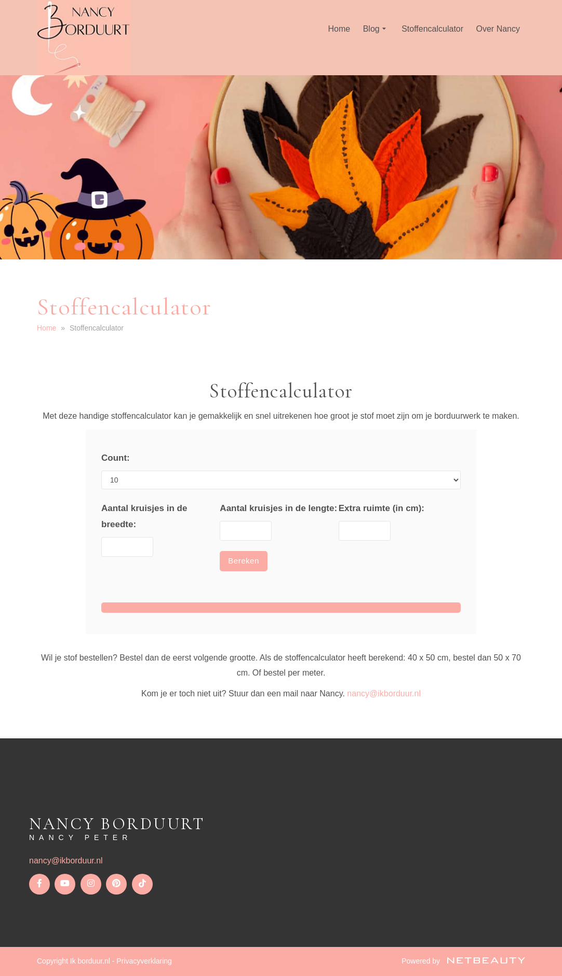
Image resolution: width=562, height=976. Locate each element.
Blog (376, 29)
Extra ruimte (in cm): (381, 508)
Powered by (463, 961)
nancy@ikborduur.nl (384, 693)
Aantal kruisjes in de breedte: (144, 516)
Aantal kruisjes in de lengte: (278, 508)
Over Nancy (498, 28)
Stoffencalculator (432, 28)
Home (339, 28)
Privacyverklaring (144, 961)
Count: (115, 458)
